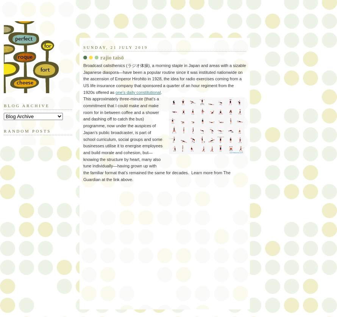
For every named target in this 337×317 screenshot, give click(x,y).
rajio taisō (112, 58)
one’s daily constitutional (138, 92)
